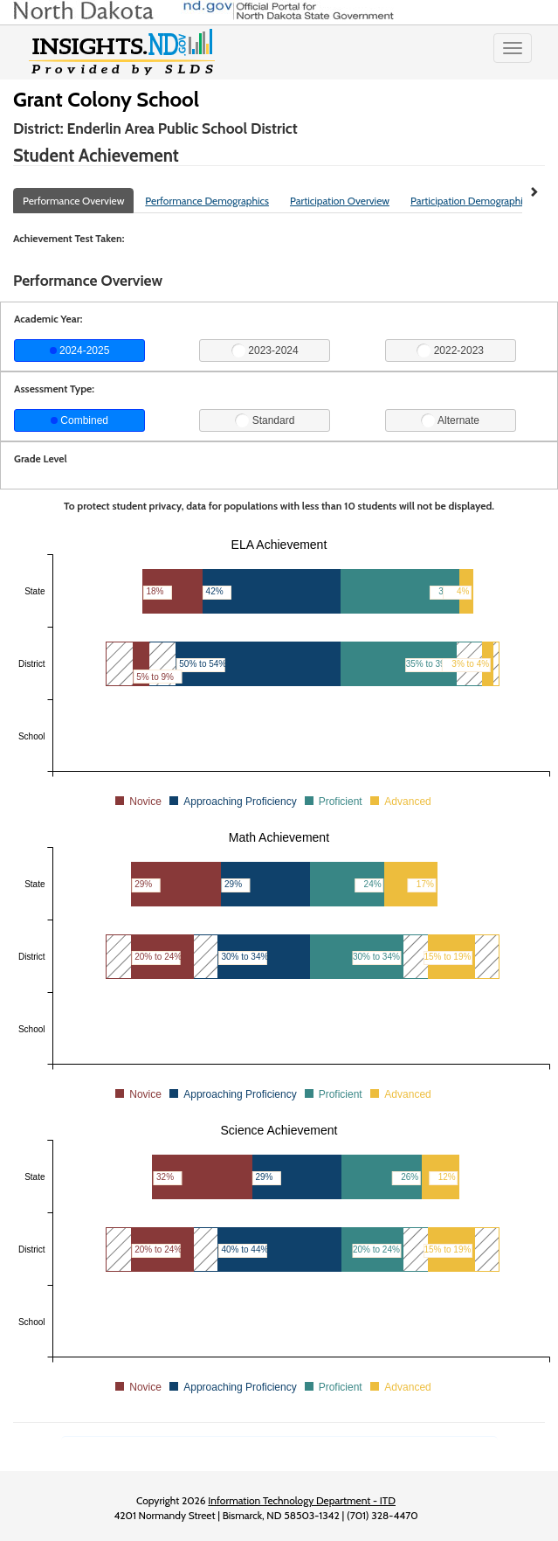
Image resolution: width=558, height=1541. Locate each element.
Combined (79, 420)
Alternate (450, 420)
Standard (264, 420)
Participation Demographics (471, 200)
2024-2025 (80, 350)
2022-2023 (450, 350)
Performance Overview (73, 200)
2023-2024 (265, 350)
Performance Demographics (207, 200)
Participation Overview (339, 200)
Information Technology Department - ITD (302, 1500)
